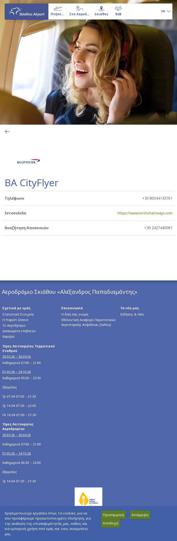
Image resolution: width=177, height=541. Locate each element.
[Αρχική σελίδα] (26, 11)
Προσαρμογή (113, 514)
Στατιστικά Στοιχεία (18, 314)
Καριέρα (8, 336)
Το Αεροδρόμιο (14, 325)
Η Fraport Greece (15, 320)
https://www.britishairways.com (144, 213)
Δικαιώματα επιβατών (19, 331)
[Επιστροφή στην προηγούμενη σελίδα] (7, 131)
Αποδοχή (110, 523)
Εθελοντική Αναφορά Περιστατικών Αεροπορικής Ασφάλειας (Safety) (88, 322)
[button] (165, 11)
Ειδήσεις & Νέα (132, 314)
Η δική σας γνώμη (74, 314)
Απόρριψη (140, 514)
